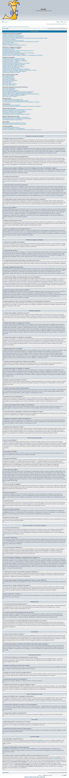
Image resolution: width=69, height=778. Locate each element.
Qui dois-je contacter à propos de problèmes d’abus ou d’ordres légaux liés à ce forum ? (22, 129)
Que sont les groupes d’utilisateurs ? (11, 90)
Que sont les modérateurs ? (9, 89)
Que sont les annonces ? (8, 81)
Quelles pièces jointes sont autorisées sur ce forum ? (14, 123)
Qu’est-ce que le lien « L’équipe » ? (10, 96)
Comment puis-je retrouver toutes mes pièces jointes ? (15, 124)
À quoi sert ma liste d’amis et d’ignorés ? (12, 105)
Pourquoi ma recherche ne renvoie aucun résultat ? (14, 110)
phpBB (30, 776)
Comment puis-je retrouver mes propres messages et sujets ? (16, 114)
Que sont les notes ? (7, 82)
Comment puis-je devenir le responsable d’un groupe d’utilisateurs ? (18, 92)
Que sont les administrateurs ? (9, 88)
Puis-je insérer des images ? (9, 79)
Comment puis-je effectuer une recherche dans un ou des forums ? (17, 109)
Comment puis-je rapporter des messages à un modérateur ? (16, 69)
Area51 (34, 750)
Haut (3, 144)
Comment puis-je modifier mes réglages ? (12, 48)
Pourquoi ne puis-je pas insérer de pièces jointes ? (14, 66)
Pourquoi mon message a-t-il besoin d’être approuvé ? (15, 71)
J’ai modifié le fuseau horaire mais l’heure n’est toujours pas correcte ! (18, 50)
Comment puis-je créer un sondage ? (11, 62)
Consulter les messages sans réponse (10, 26)
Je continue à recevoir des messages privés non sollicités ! (16, 100)
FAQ (58, 21)
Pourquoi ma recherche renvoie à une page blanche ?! (15, 111)
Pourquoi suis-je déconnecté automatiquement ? (13, 37)
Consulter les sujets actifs (23, 26)
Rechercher (64, 21)
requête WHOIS (57, 758)
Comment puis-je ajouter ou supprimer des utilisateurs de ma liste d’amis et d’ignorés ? (22, 106)
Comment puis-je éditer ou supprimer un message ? (14, 59)
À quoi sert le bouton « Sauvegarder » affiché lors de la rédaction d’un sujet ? (20, 70)
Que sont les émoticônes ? (8, 78)
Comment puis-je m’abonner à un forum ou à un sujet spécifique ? (17, 118)
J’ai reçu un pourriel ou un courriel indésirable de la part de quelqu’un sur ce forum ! (21, 102)
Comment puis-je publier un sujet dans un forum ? (14, 58)
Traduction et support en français (30, 777)
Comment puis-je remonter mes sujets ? (11, 72)
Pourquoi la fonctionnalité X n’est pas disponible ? (14, 128)
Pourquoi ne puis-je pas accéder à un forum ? (13, 65)
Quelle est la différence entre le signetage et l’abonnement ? (16, 117)
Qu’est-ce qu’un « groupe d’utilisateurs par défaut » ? (14, 95)
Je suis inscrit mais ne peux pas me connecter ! (13, 40)
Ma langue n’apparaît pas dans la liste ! (11, 51)
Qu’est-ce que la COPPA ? (8, 42)
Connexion (5, 21)
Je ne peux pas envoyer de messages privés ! (13, 99)
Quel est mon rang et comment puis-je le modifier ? (14, 54)
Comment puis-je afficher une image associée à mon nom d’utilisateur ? (18, 53)
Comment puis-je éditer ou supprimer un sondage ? (14, 64)
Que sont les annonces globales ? (10, 80)
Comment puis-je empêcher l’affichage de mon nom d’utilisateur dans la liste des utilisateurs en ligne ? (25, 38)
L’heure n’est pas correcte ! (9, 49)
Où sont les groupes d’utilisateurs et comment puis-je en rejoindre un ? (18, 91)
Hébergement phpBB (41, 777)
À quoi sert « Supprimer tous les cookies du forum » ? (14, 45)
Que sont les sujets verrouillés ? (10, 83)
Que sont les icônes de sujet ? (9, 85)
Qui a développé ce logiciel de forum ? (11, 127)
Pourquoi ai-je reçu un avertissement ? (11, 67)
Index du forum (6, 28)
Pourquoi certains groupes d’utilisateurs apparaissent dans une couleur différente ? (21, 94)
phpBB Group (41, 740)
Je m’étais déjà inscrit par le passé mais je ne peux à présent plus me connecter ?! (21, 41)
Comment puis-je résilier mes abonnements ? (13, 119)
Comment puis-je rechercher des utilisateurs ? (13, 113)
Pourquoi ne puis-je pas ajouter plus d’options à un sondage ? (16, 63)
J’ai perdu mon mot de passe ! (9, 39)
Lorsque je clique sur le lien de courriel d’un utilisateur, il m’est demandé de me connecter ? (23, 55)
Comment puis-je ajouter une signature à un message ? (15, 60)
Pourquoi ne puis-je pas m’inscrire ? (11, 44)
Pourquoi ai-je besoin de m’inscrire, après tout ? (13, 35)
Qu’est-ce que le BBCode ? (9, 75)
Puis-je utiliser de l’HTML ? (8, 76)
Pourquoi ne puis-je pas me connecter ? (11, 34)
